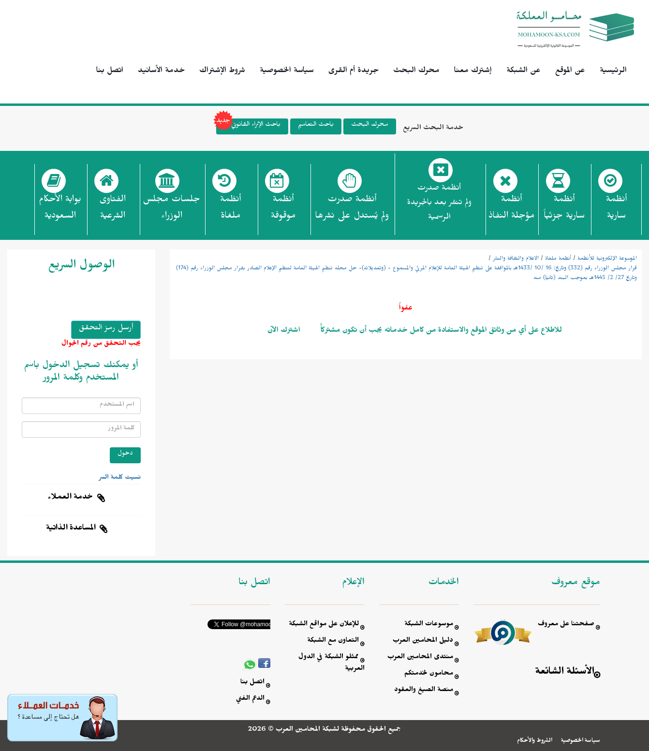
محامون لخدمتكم (428, 674)
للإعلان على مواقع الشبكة (324, 625)
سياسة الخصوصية (287, 71)
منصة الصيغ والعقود (423, 691)
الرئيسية (613, 71)
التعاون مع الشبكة (333, 641)
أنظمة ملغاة (558, 259)
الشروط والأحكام (534, 741)
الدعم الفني (250, 699)
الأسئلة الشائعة (564, 673)
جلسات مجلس (171, 210)
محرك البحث (416, 71)
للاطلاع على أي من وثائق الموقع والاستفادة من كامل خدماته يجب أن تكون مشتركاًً (440, 331)
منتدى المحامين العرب (420, 658)
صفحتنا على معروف (566, 625)
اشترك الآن (283, 331)
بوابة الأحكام (60, 210)
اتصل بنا (109, 71)
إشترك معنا (473, 71)
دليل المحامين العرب (423, 641)
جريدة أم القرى (353, 71)
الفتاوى (112, 210)
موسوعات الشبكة (428, 625)
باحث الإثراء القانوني (248, 126)
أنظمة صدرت (352, 210)
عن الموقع (570, 71)
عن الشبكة (523, 71)
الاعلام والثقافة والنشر (516, 259)
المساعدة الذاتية (71, 529)
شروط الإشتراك (222, 71)
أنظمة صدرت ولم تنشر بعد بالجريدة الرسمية (439, 203)
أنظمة (616, 210)
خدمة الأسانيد (161, 71)
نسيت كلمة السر (120, 478)
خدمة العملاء (70, 498)
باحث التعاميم (316, 125)
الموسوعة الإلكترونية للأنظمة (607, 259)
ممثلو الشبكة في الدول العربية (331, 664)
